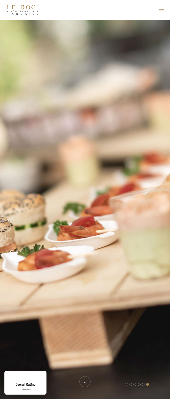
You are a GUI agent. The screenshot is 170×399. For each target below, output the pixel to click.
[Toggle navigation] (161, 10)
